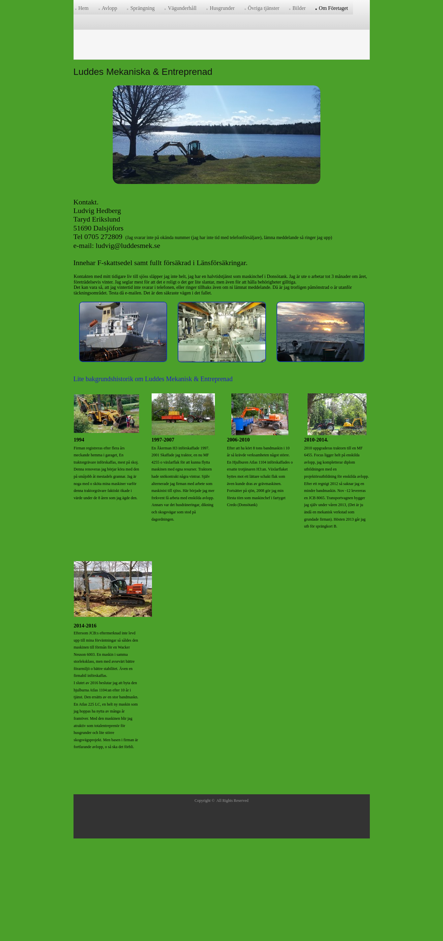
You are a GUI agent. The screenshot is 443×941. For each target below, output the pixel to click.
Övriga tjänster (264, 8)
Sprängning (142, 8)
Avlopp (109, 8)
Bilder (299, 8)
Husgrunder (222, 8)
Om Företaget (333, 8)
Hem (83, 8)
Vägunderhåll (182, 8)
